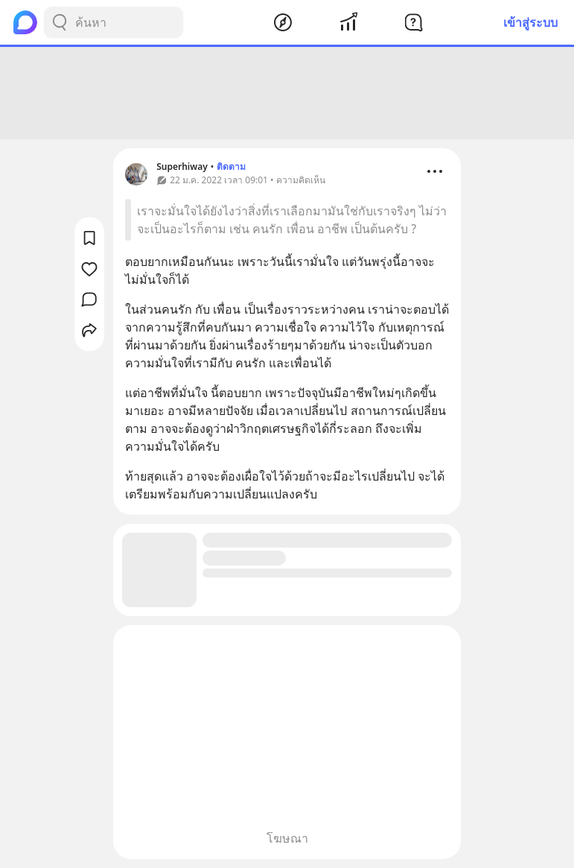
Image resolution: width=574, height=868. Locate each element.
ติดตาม (231, 166)
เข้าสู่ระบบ (530, 22)
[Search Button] (59, 22)
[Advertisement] (287, 93)
